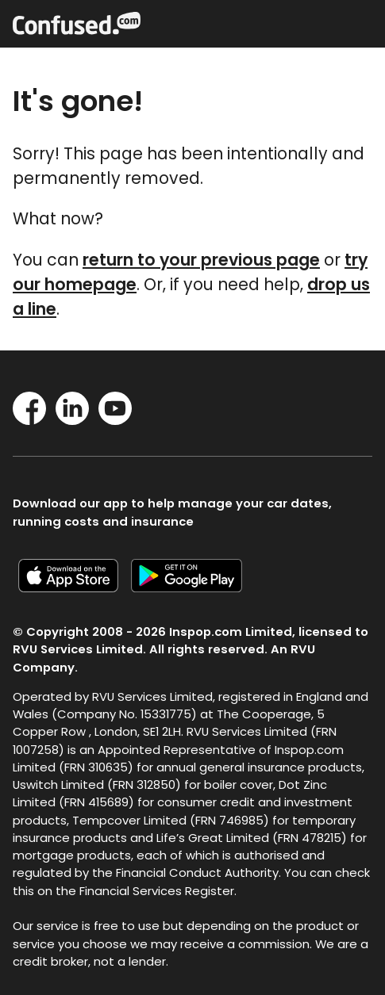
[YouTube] (115, 420)
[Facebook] (29, 420)
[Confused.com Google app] (193, 587)
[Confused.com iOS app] (75, 587)
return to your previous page (201, 259)
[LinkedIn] (72, 420)
